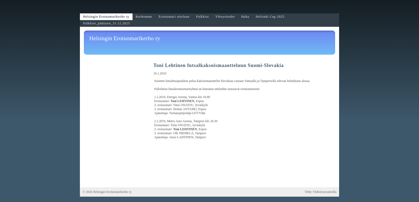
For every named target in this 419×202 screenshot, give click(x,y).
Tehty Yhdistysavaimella (320, 192)
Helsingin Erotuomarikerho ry (124, 38)
